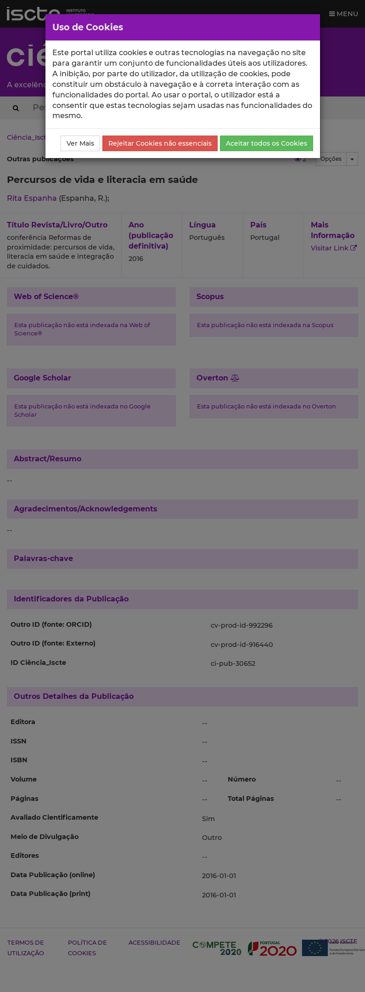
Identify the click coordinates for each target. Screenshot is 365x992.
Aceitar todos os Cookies (266, 143)
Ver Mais (80, 143)
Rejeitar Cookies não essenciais (160, 143)
